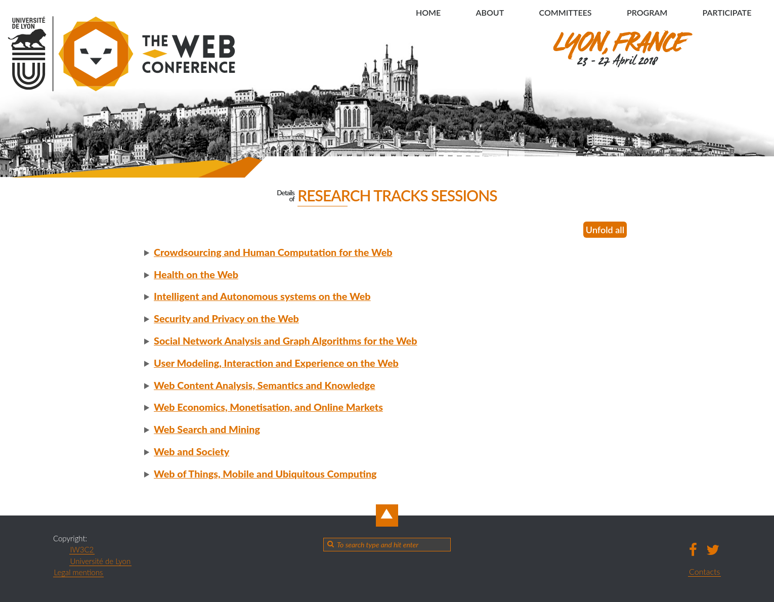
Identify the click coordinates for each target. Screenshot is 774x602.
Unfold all (605, 229)
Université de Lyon (100, 561)
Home (427, 12)
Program (646, 12)
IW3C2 (82, 549)
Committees (564, 12)
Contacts (704, 571)
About (489, 12)
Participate (726, 12)
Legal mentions (78, 572)
